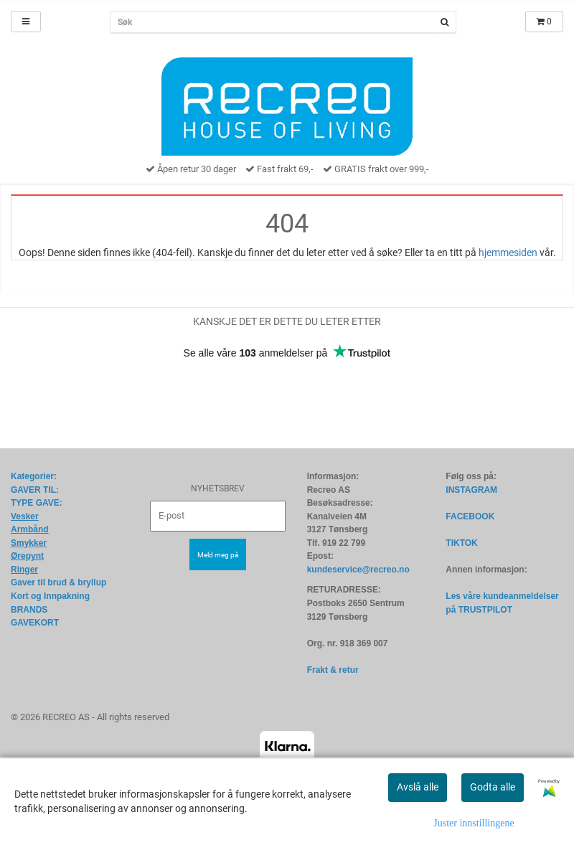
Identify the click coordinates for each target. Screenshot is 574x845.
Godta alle (492, 787)
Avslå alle (417, 787)
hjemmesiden (508, 252)
